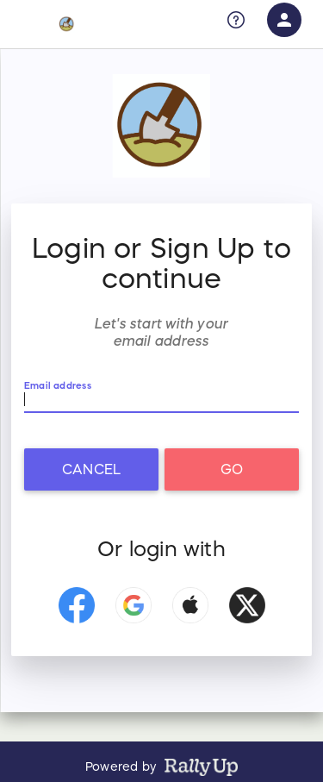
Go (232, 469)
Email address (57, 386)
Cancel (91, 469)
